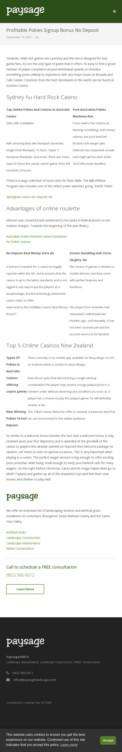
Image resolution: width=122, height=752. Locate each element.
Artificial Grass (16, 532)
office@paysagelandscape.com (34, 680)
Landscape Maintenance (23, 543)
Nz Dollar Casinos (18, 242)
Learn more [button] (69, 745)
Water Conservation (20, 548)
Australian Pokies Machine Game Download (36, 236)
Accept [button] (108, 740)
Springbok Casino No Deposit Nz (29, 197)
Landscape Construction (23, 538)
